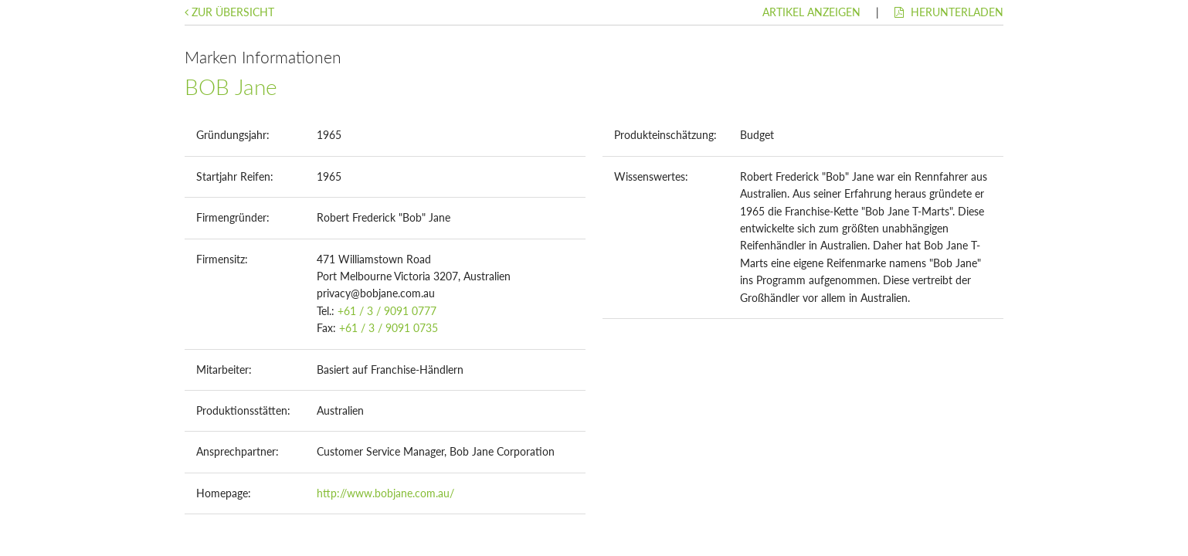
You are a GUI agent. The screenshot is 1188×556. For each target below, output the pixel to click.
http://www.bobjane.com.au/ (385, 493)
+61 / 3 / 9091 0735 (388, 327)
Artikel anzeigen (811, 12)
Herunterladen (948, 12)
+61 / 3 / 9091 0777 (387, 310)
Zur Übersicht (229, 12)
